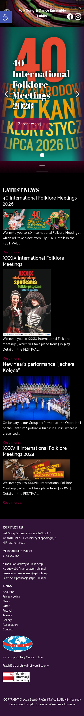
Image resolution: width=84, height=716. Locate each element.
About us (8, 592)
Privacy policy (11, 596)
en (79, 8)
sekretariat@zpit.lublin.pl (33, 573)
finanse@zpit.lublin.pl (32, 568)
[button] (6, 17)
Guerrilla (41, 704)
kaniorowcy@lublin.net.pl (27, 564)
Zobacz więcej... (30, 124)
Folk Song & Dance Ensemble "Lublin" (42, 13)
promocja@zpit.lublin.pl (31, 578)
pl (73, 8)
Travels (7, 615)
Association (10, 625)
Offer (6, 606)
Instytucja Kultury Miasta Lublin (23, 657)
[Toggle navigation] (42, 167)
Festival (7, 610)
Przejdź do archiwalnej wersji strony (26, 665)
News (6, 601)
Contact (8, 629)
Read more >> (12, 252)
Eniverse (69, 704)
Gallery (7, 620)
